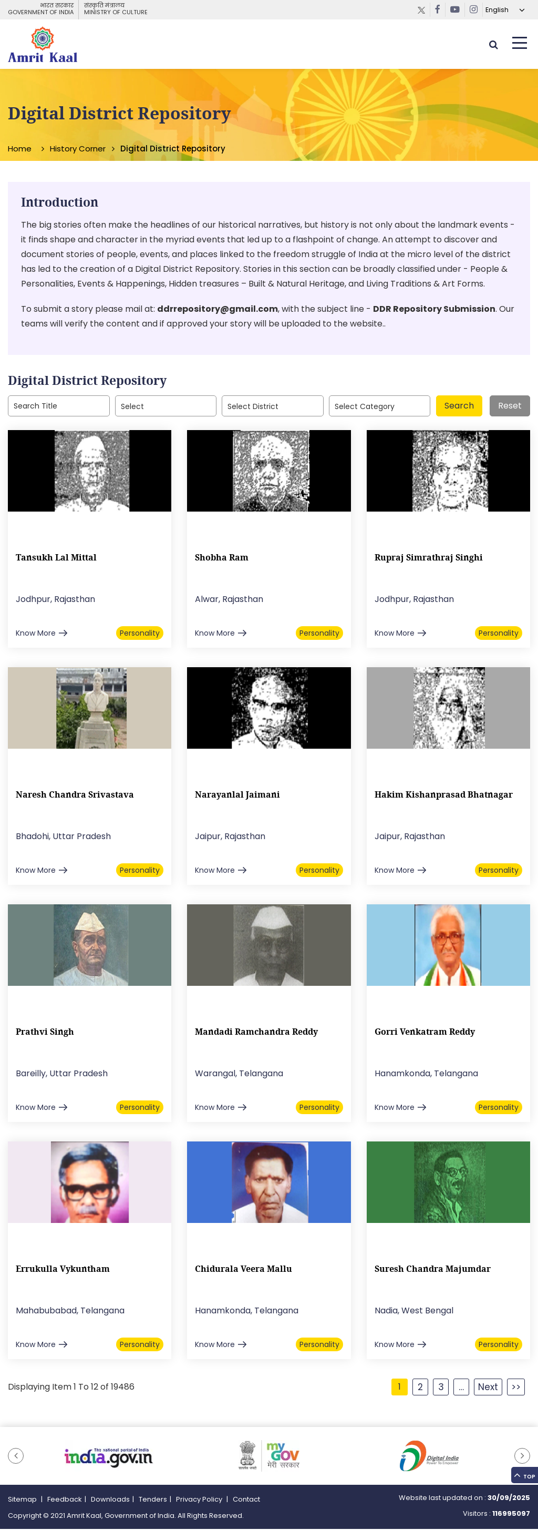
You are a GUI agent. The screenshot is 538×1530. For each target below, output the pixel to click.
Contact (246, 1501)
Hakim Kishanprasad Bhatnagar (444, 796)
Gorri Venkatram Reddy (425, 1033)
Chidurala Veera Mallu (243, 1270)
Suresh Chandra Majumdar (433, 1270)
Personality (140, 634)
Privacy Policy (200, 1501)
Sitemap (23, 1501)
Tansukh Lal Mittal (56, 559)
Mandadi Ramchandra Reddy (256, 1033)
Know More (36, 634)
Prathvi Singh (45, 1033)
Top (522, 1466)
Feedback (64, 1501)
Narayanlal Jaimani (237, 796)
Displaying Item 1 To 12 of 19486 (71, 1388)
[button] (16, 1457)
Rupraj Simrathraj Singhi (429, 559)
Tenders (153, 1501)
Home (20, 150)
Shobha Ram (222, 559)
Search (459, 407)
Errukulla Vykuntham (63, 1270)
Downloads (110, 1501)
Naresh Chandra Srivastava (75, 796)
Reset (510, 407)
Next (488, 1388)
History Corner (78, 150)
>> (516, 1388)
